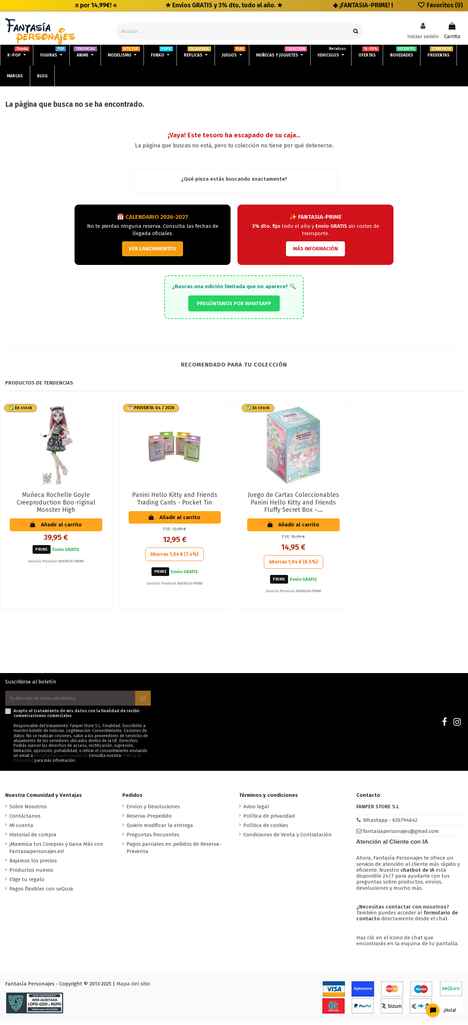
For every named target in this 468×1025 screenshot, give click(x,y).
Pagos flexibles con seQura (41, 892)
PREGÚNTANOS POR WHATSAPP (234, 303)
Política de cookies (265, 829)
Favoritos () (440, 5)
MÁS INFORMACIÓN (315, 249)
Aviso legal (256, 810)
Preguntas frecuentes (153, 838)
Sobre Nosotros (28, 810)
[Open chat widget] (436, 1005)
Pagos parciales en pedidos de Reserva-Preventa (174, 851)
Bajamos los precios (33, 864)
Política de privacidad (269, 819)
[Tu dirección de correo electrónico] (70, 700)
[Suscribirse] (143, 700)
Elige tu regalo (26, 883)
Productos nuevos (31, 873)
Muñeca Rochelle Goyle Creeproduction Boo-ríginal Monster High (56, 502)
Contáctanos (25, 819)
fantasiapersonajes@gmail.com (401, 835)
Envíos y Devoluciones (153, 810)
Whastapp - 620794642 (390, 823)
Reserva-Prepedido (149, 819)
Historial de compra (33, 838)
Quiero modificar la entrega (160, 829)
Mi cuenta (21, 829)
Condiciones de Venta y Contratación (287, 838)
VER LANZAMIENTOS (152, 249)
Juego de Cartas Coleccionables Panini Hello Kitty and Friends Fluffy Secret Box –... (293, 502)
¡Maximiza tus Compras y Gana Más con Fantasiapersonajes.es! (56, 851)
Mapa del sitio (133, 987)
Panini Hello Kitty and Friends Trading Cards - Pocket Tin (174, 498)
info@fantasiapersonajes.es (61, 759)
